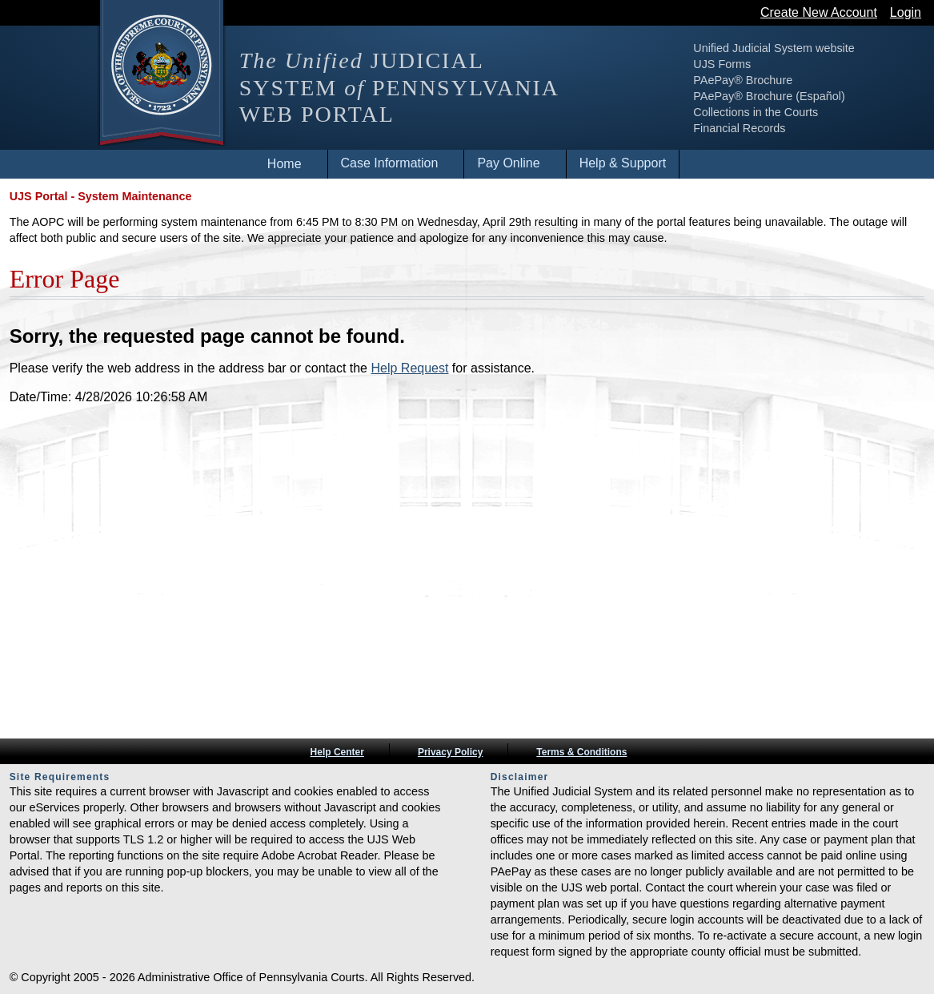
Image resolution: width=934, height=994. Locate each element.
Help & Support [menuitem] (623, 163)
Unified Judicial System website (774, 48)
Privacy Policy (450, 752)
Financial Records (739, 128)
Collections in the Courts (755, 112)
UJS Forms (722, 64)
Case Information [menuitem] (390, 163)
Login (905, 12)
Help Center (337, 752)
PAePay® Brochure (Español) (769, 96)
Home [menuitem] (284, 164)
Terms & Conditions (581, 752)
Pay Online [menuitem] (508, 163)
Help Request (409, 368)
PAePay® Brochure (742, 80)
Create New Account (818, 12)
